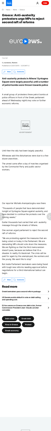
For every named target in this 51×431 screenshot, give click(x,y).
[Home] (3, 9)
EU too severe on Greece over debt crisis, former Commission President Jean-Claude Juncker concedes (22, 307)
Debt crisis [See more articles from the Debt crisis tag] (9, 318)
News (8, 9)
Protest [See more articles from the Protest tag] (28, 324)
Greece (22, 9)
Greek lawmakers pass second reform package (21, 291)
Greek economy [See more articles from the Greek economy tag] (12, 330)
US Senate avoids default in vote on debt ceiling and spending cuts (21, 298)
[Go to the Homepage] (9, 3)
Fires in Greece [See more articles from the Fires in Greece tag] (11, 324)
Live (45, 3)
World (15, 9)
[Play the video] (25, 41)
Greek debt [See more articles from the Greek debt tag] (26, 318)
